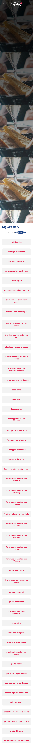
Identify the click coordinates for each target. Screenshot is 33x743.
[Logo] (16, 3)
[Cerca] (3, 4)
